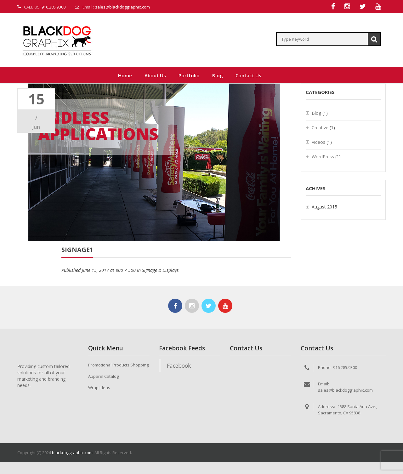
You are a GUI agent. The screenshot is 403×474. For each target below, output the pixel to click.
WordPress (323, 157)
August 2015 (324, 207)
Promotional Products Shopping (118, 365)
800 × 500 (126, 270)
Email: (323, 384)
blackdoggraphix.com (72, 453)
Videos (318, 142)
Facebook (179, 366)
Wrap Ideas (99, 388)
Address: (326, 407)
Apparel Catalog (103, 376)
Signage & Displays (160, 270)
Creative (320, 128)
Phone (324, 368)
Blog (316, 113)
